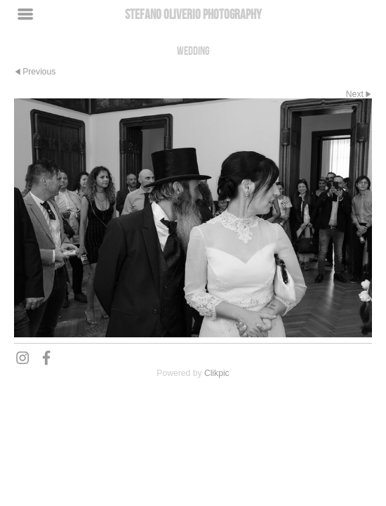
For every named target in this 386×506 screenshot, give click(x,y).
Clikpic (216, 373)
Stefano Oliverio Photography (193, 14)
